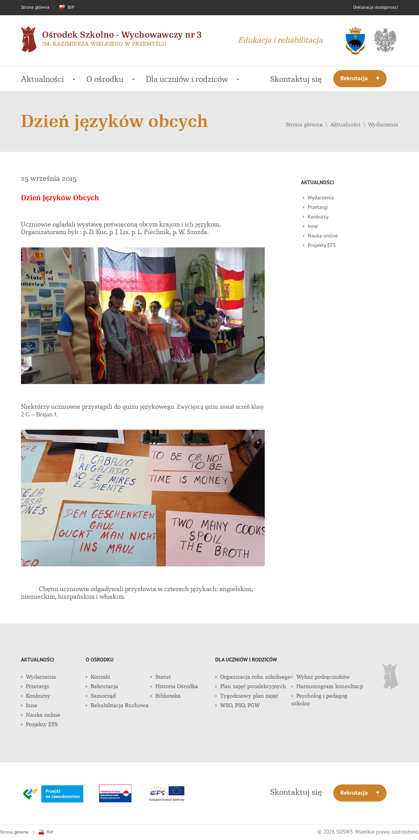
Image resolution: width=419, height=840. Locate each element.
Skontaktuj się (296, 79)
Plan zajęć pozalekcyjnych (250, 686)
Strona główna (35, 7)
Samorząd (101, 695)
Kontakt (98, 676)
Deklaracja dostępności (375, 7)
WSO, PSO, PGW (237, 705)
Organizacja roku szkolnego (253, 676)
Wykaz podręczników (320, 676)
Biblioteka (165, 695)
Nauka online (320, 235)
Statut (160, 676)
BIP (66, 7)
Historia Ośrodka (174, 686)
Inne (310, 226)
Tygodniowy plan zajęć (246, 695)
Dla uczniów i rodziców (192, 79)
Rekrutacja (360, 78)
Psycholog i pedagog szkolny (319, 699)
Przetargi (315, 207)
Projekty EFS (319, 245)
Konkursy (315, 216)
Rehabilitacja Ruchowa (117, 705)
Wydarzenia (383, 124)
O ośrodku (110, 79)
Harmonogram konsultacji (327, 686)
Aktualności (48, 79)
